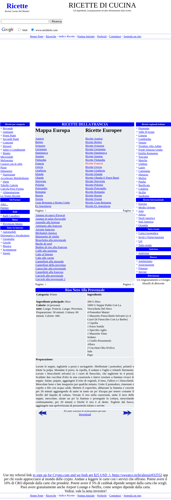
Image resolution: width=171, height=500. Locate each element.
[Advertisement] (41, 80)
